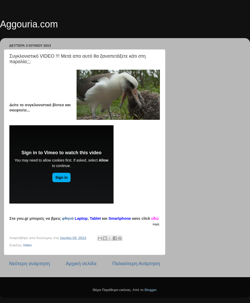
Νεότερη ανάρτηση (29, 263)
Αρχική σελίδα (81, 263)
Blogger (151, 290)
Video (27, 245)
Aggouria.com (29, 24)
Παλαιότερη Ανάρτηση (136, 263)
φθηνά (68, 218)
